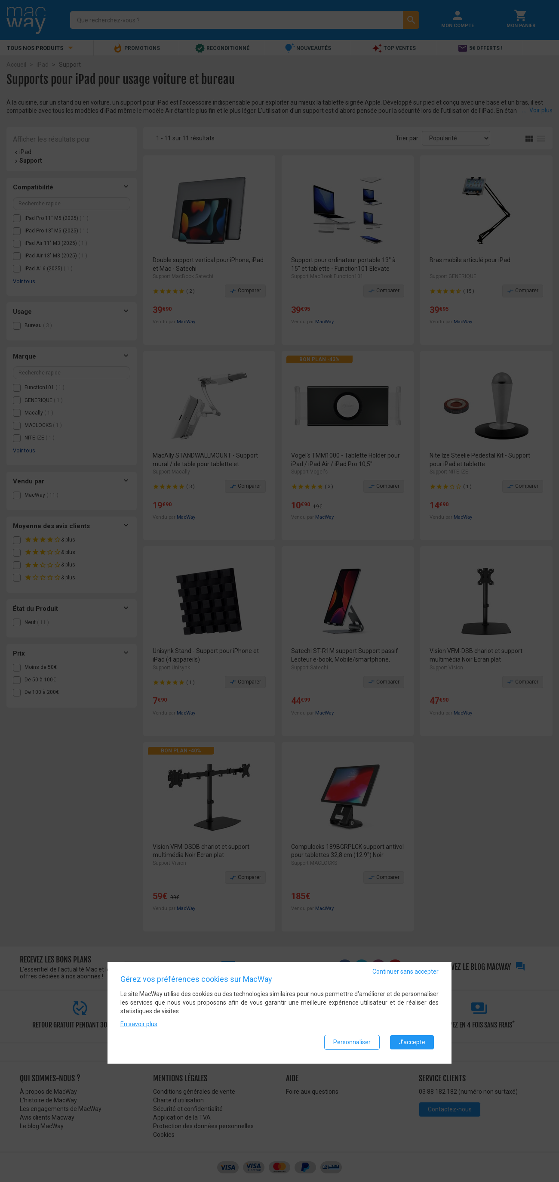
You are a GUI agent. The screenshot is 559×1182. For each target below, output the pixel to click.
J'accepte (412, 1043)
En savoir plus (138, 1024)
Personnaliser (352, 1043)
